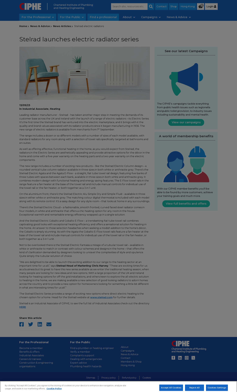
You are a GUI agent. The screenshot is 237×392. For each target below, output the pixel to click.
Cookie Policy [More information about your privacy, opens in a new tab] (54, 390)
